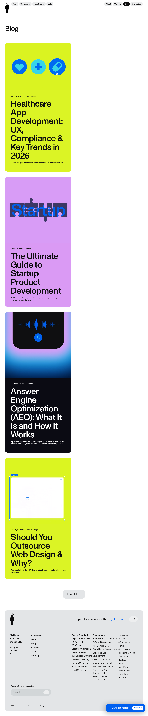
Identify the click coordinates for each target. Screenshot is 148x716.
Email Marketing (79, 670)
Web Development (100, 645)
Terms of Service (27, 706)
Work (15, 4)
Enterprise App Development (99, 654)
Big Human (16, 706)
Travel (121, 645)
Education (123, 674)
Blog (126, 4)
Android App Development (104, 638)
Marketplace (124, 670)
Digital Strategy (79, 652)
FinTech (121, 638)
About (108, 4)
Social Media (124, 649)
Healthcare (123, 656)
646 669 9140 (16, 641)
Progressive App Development (100, 672)
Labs (50, 4)
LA (14, 638)
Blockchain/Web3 (126, 652)
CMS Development (101, 659)
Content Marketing (80, 659)
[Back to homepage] (7, 7)
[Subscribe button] (46, 692)
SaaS (120, 663)
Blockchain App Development (99, 678)
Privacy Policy (39, 706)
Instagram (14, 647)
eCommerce (124, 642)
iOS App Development (102, 642)
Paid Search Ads (79, 666)
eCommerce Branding (82, 655)
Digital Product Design (82, 638)
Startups (122, 659)
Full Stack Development (103, 666)
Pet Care (122, 677)
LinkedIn (14, 650)
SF (18, 638)
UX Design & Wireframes (77, 644)
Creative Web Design (81, 648)
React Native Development (104, 649)
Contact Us (136, 4)
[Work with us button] (133, 619)
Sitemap (35, 655)
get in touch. (119, 619)
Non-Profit (123, 667)
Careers (117, 4)
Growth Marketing (80, 663)
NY (11, 638)
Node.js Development (102, 663)
